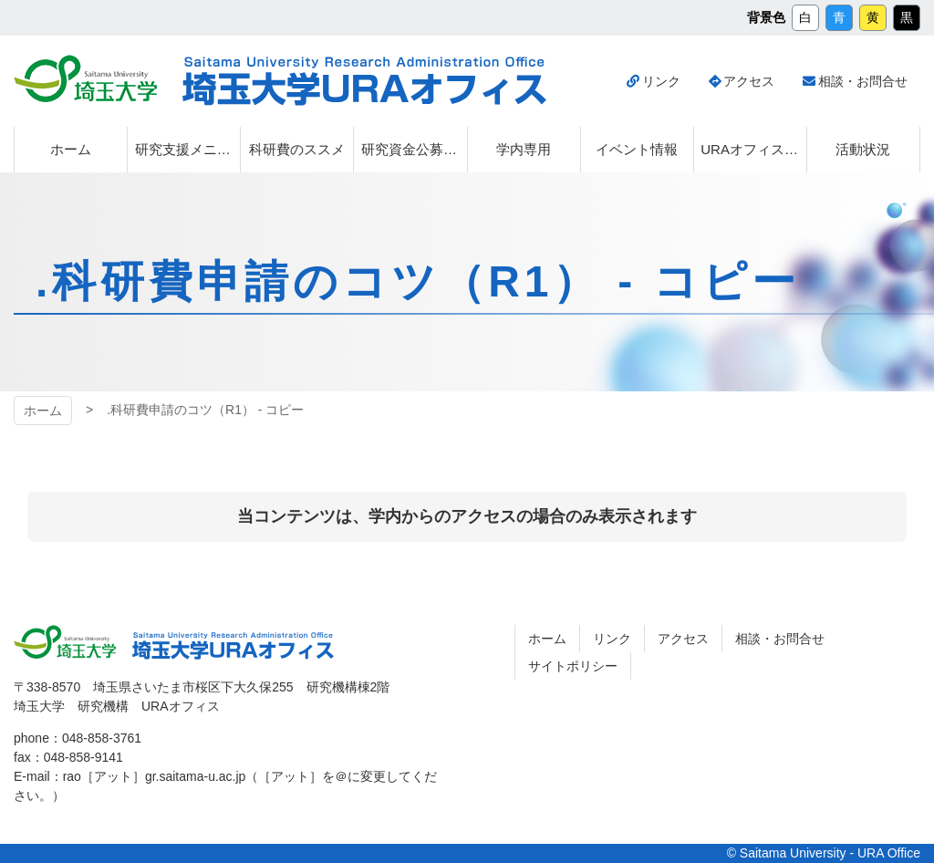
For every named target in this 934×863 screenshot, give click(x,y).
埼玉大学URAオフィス (364, 81)
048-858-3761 (101, 738)
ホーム (43, 410)
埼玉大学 (85, 78)
